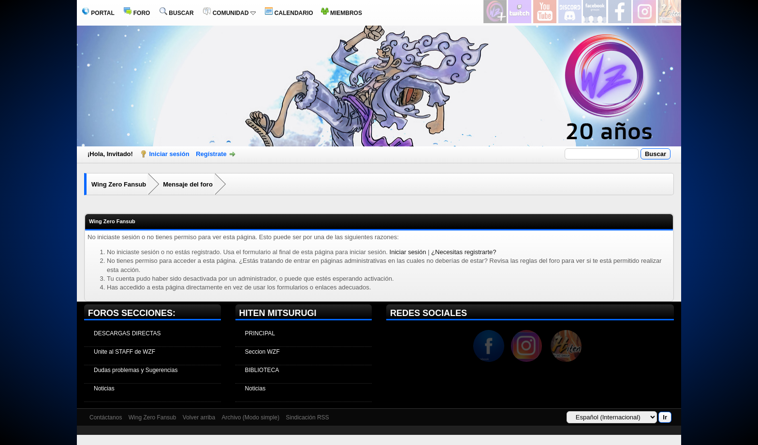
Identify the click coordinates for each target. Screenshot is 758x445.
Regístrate (211, 154)
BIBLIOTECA (262, 370)
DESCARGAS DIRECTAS (127, 333)
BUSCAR (177, 13)
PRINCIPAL (260, 333)
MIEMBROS (341, 13)
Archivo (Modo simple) (250, 417)
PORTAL (98, 13)
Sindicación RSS (307, 417)
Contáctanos (105, 417)
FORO (137, 13)
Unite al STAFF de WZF (124, 351)
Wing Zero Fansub (118, 184)
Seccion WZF (262, 351)
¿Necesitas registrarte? (463, 252)
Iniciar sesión (169, 154)
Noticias (104, 388)
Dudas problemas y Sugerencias (135, 370)
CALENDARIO (289, 13)
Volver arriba (199, 417)
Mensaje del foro (188, 184)
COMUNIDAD (229, 13)
